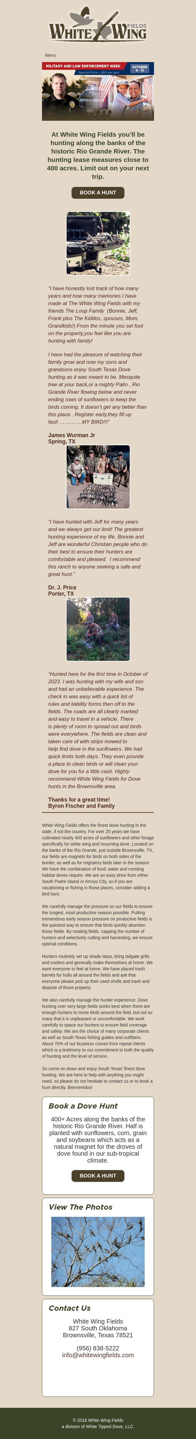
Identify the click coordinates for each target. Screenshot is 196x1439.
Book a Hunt (98, 1176)
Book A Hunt (98, 193)
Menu (99, 57)
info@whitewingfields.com (98, 1355)
